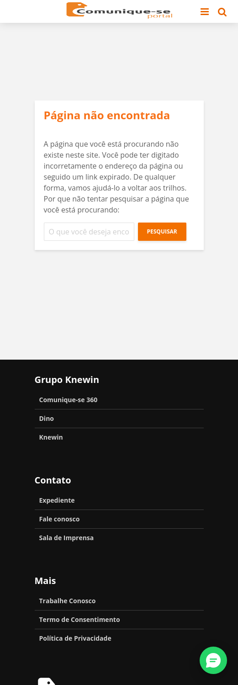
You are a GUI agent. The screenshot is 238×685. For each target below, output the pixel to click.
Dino (46, 418)
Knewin (51, 437)
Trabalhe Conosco (67, 600)
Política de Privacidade (75, 638)
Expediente (57, 500)
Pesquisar (162, 231)
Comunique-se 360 (68, 399)
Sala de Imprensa (66, 537)
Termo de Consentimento (79, 619)
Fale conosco (59, 519)
